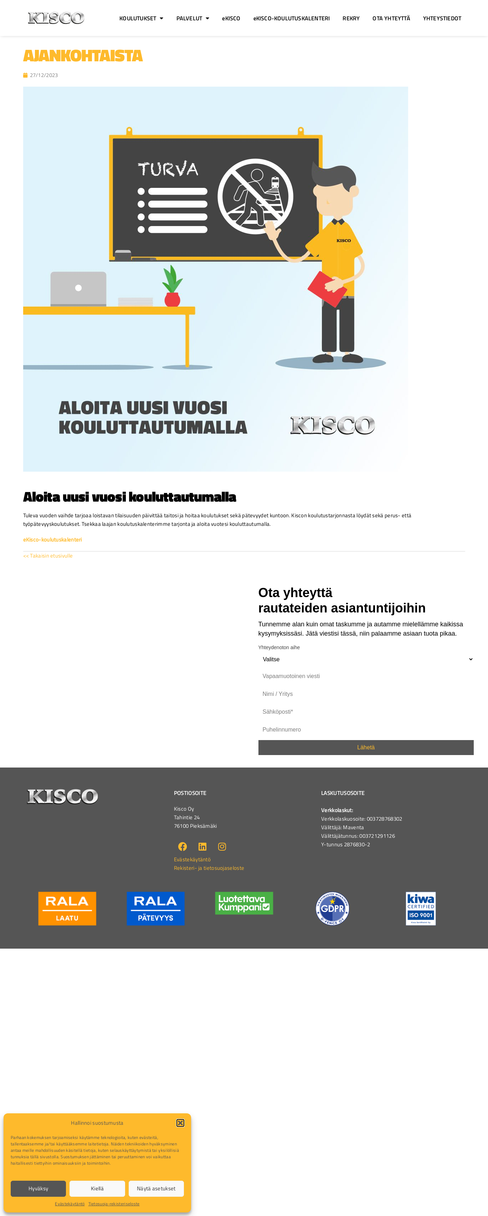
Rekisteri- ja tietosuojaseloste (209, 868)
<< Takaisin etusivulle (48, 555)
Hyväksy (38, 1188)
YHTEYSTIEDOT (442, 18)
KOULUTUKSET (141, 18)
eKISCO (231, 18)
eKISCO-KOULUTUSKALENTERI (291, 18)
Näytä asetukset (156, 1188)
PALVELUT (193, 18)
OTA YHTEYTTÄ (391, 18)
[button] (180, 1123)
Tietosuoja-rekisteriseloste (114, 1203)
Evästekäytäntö (69, 1203)
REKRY (351, 18)
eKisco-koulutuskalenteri (52, 539)
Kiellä (97, 1188)
